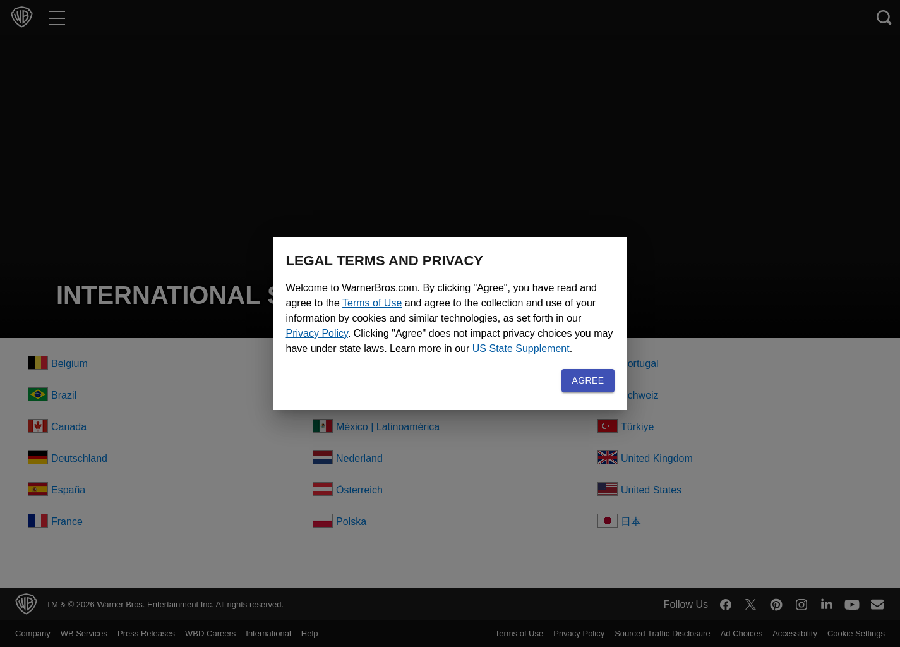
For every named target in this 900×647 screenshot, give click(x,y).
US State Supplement (498, 356)
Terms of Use (437, 295)
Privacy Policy (492, 326)
